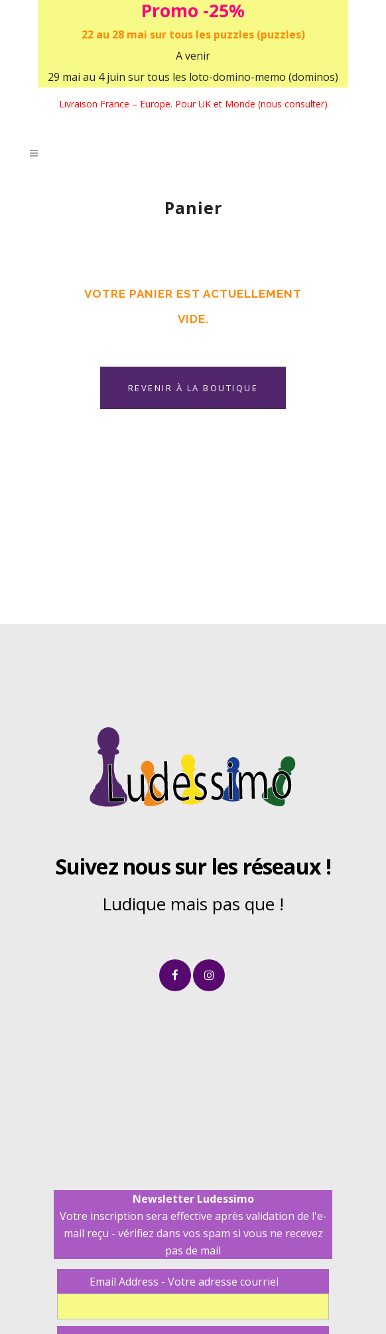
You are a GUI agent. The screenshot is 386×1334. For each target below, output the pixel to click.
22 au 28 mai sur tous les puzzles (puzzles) (193, 34)
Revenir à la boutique (193, 388)
